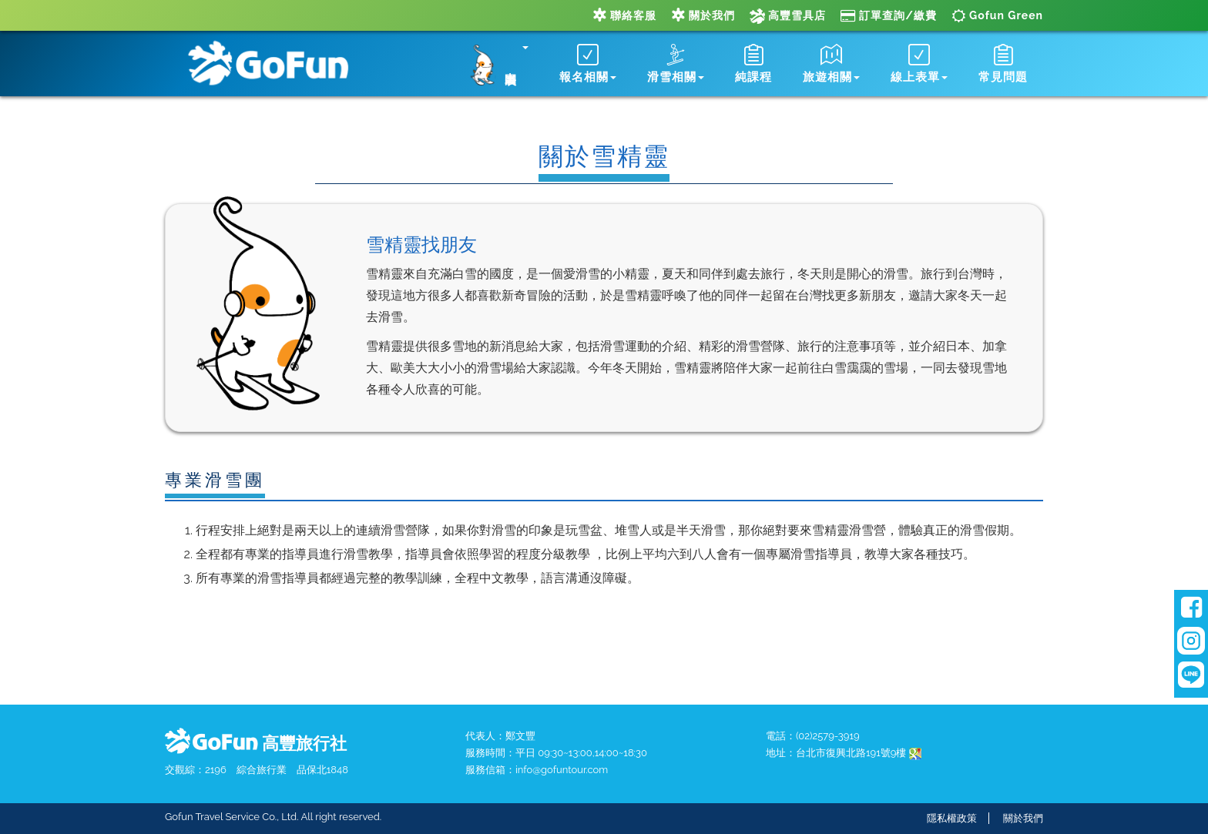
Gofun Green (997, 15)
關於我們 (703, 15)
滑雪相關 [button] (675, 64)
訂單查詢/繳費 (889, 15)
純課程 (753, 64)
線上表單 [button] (919, 64)
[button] (495, 61)
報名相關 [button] (587, 64)
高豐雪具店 (788, 15)
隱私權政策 (952, 818)
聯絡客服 (624, 15)
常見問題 (1003, 64)
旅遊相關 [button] (831, 64)
